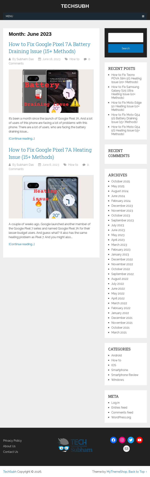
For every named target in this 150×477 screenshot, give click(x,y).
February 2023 (120, 249)
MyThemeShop (117, 471)
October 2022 (120, 269)
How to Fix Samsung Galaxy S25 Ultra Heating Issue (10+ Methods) (125, 92)
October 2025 (120, 181)
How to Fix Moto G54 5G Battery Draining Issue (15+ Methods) (125, 118)
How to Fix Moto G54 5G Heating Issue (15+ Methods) (125, 130)
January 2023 (120, 254)
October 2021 (120, 327)
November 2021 (122, 322)
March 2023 (119, 244)
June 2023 (118, 230)
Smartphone (119, 370)
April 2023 (118, 240)
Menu (9, 16)
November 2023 (122, 210)
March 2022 (119, 303)
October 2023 (120, 215)
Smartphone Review (124, 375)
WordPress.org (121, 417)
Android (116, 355)
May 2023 (117, 235)
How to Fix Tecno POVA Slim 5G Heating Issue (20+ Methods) (126, 78)
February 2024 (121, 201)
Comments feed (122, 412)
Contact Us (10, 452)
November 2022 (122, 264)
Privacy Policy (12, 440)
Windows (117, 379)
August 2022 (119, 279)
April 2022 (118, 298)
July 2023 (117, 225)
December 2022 (122, 259)
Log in (115, 402)
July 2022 (117, 283)
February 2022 (120, 308)
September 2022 (122, 274)
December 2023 (122, 205)
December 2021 (121, 318)
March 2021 (119, 332)
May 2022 (117, 293)
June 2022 (118, 288)
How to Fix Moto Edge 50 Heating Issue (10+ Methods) (126, 106)
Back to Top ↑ (137, 471)
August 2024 (119, 191)
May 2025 (117, 186)
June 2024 (118, 196)
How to (74, 59)
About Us (9, 446)
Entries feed (119, 407)
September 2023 (122, 220)
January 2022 (120, 313)
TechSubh (75, 6)
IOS (113, 365)
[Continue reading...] (22, 138)
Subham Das (25, 59)
